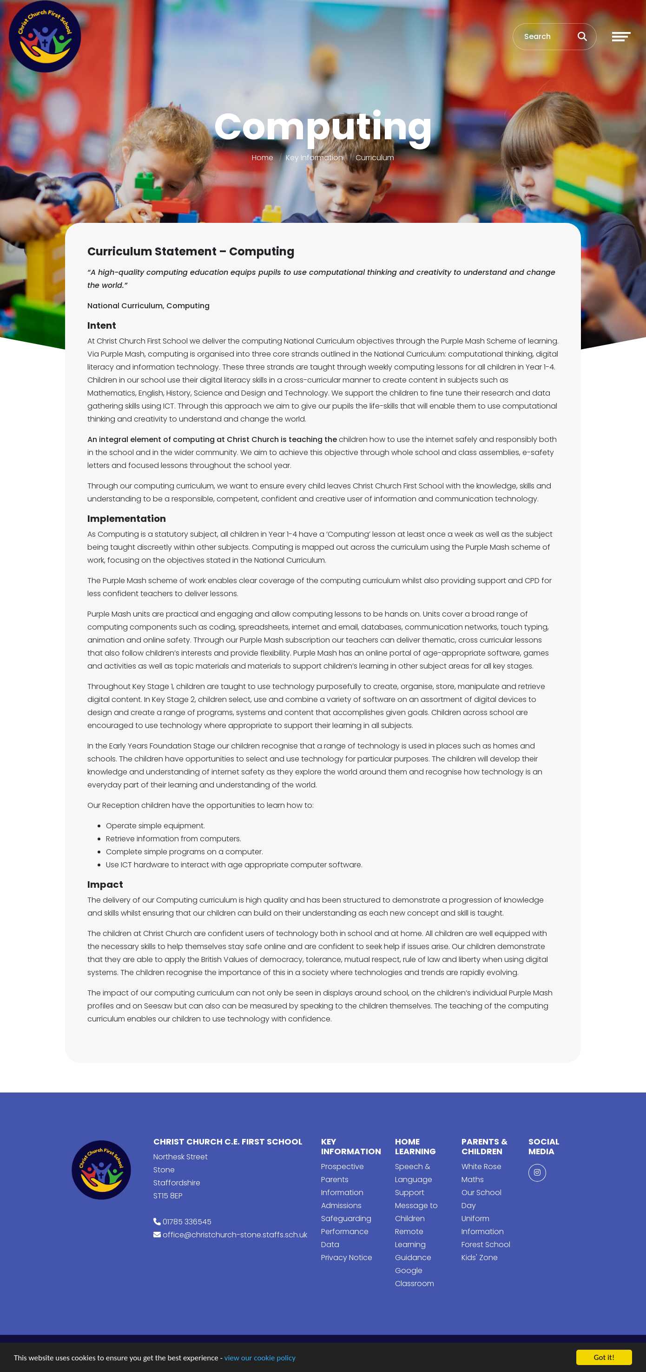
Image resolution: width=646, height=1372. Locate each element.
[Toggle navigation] (621, 37)
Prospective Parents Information (342, 1179)
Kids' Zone (479, 1257)
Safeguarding (346, 1218)
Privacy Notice (346, 1257)
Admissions (341, 1205)
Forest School (485, 1244)
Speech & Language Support (413, 1179)
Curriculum (375, 157)
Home (262, 157)
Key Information (314, 157)
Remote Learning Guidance (413, 1244)
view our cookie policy (260, 1358)
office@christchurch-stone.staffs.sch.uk (235, 1234)
